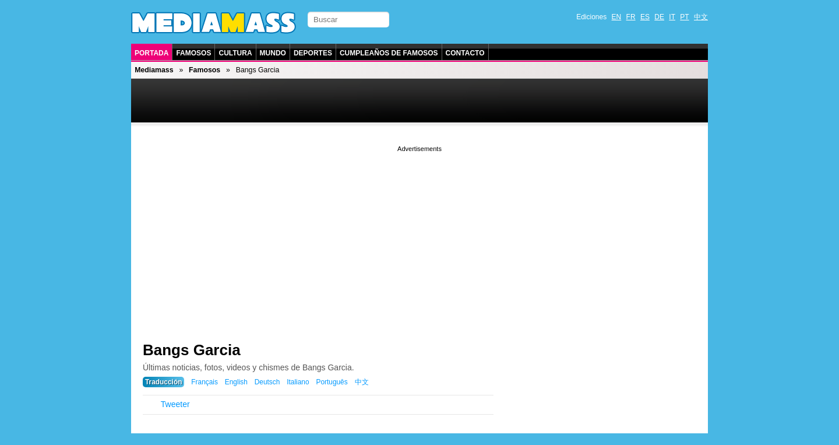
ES (645, 17)
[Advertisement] (419, 236)
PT (684, 17)
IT (672, 17)
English (236, 382)
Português (331, 382)
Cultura (235, 53)
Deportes (313, 53)
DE (659, 17)
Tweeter (175, 404)
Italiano (298, 382)
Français (204, 382)
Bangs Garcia (192, 350)
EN (617, 17)
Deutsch (267, 382)
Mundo (273, 53)
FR (631, 17)
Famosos (193, 53)
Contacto (465, 53)
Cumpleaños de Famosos (389, 53)
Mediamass (154, 70)
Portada (151, 53)
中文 (701, 17)
